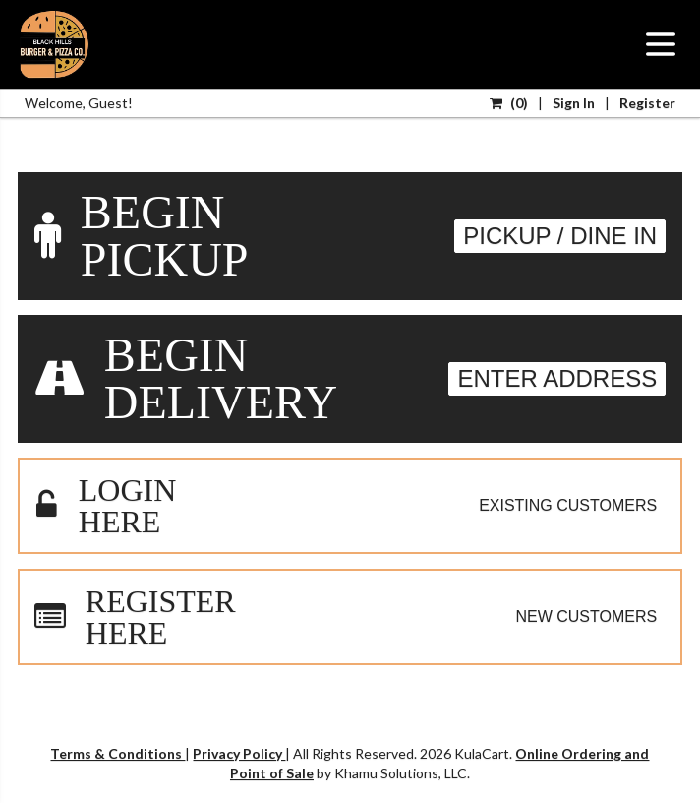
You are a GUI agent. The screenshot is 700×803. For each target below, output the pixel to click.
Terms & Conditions (117, 753)
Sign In (574, 102)
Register (647, 102)
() (509, 102)
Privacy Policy (239, 753)
